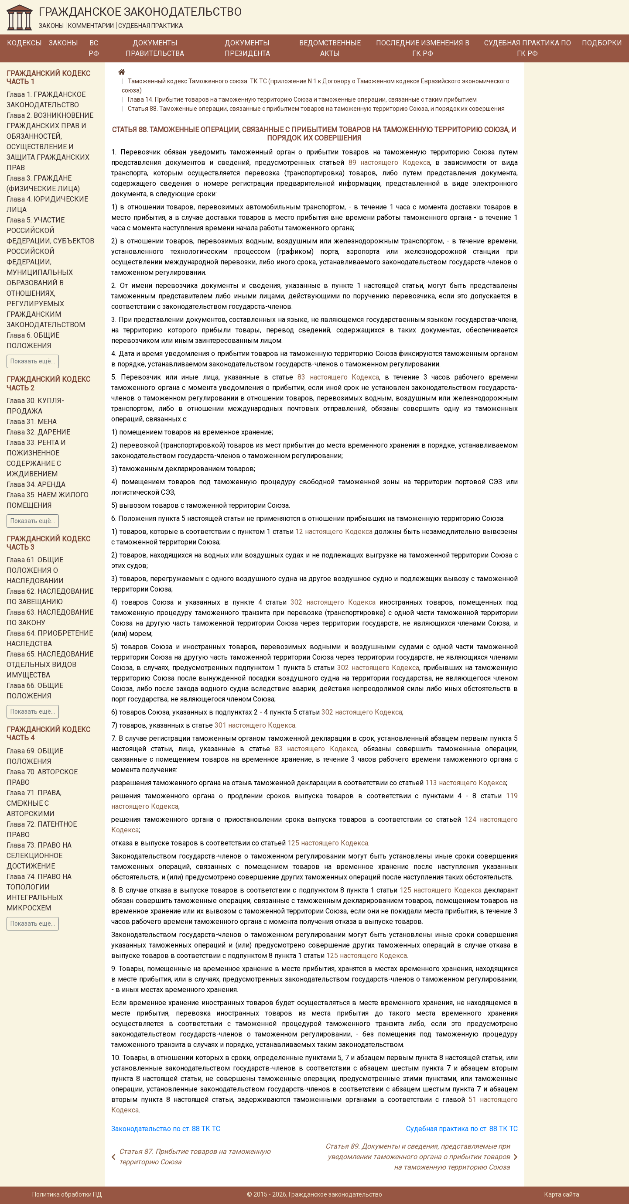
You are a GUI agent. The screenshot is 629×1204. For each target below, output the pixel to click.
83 (301, 377)
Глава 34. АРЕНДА (36, 484)
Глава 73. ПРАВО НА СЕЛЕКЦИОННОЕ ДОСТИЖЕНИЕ (39, 855)
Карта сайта (561, 1194)
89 (352, 162)
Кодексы (24, 43)
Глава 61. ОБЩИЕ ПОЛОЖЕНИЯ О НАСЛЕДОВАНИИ (35, 570)
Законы (63, 43)
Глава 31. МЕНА (32, 421)
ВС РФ (94, 48)
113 (431, 783)
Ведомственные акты (330, 48)
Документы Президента (247, 48)
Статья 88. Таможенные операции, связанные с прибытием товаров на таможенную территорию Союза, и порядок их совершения (316, 108)
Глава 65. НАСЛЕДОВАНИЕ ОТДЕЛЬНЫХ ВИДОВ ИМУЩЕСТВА (50, 664)
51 (472, 1099)
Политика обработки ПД (67, 1194)
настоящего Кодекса (395, 162)
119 (512, 796)
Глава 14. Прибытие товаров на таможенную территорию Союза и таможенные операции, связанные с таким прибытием (302, 99)
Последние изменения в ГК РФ (422, 48)
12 (299, 531)
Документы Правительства (155, 48)
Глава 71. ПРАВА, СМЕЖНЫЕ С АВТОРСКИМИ (34, 803)
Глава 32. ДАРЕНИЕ (38, 432)
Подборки (602, 43)
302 (296, 602)
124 (470, 819)
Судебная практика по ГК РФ (527, 48)
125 (293, 843)
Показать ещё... (32, 361)
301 (220, 725)
